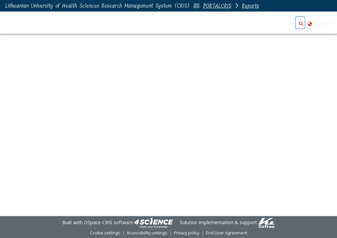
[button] (301, 23)
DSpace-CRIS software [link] (108, 222)
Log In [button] (322, 23)
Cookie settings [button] (105, 233)
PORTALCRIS (217, 5)
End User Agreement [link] (226, 233)
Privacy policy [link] (186, 233)
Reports (250, 5)
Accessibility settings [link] (147, 233)
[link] (153, 222)
